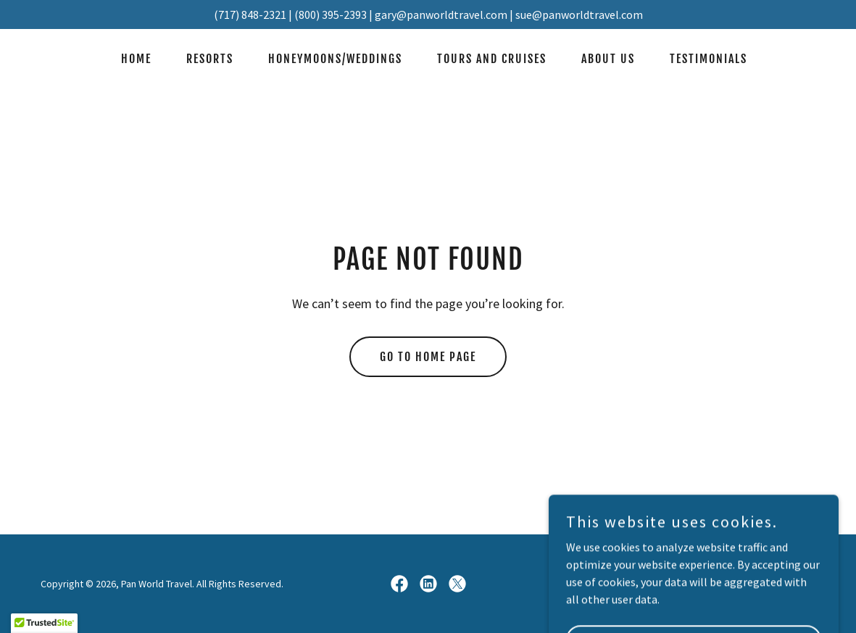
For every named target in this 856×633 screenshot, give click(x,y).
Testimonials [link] (708, 58)
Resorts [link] (209, 58)
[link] (399, 583)
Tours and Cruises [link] (492, 58)
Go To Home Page (428, 356)
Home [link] (136, 58)
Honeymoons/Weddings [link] (335, 58)
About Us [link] (608, 58)
